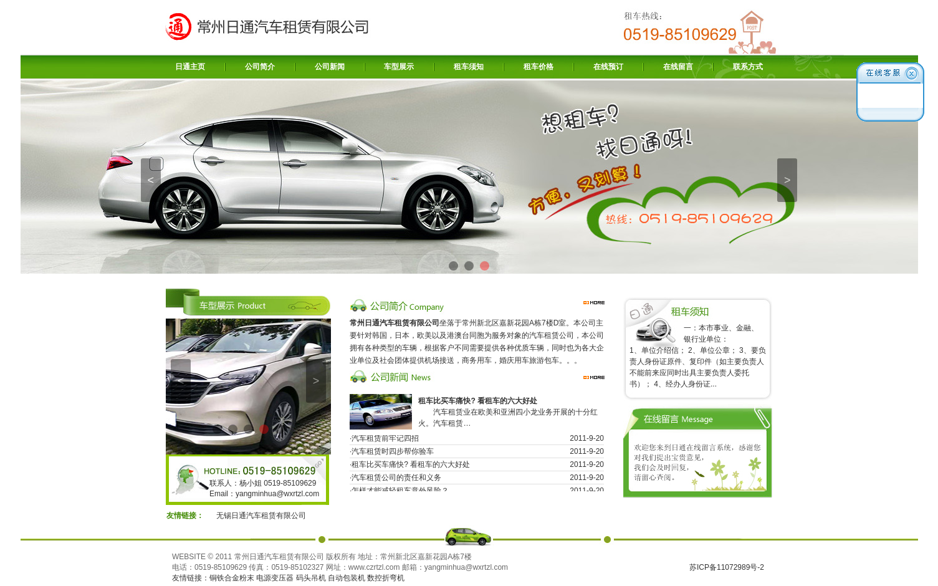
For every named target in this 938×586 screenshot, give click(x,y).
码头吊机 (311, 578)
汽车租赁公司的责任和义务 (396, 479)
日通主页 (190, 66)
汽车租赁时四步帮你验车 (393, 453)
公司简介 (260, 66)
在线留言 (678, 66)
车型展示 (399, 66)
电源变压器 (275, 578)
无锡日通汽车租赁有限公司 (261, 515)
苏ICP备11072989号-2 (726, 567)
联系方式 (748, 66)
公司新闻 (330, 66)
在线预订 (608, 66)
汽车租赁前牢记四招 (385, 440)
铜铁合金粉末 (231, 578)
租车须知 (469, 66)
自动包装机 (346, 578)
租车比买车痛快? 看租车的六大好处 (411, 466)
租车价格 (538, 66)
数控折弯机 (385, 578)
